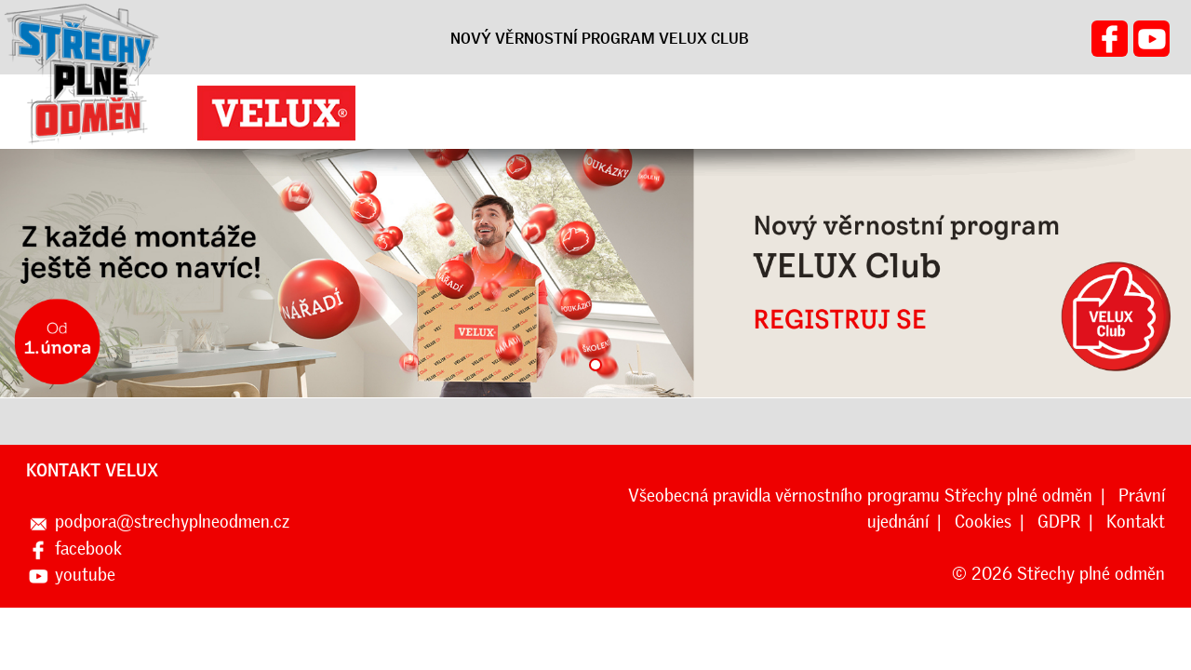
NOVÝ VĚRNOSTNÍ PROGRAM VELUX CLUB (599, 38)
